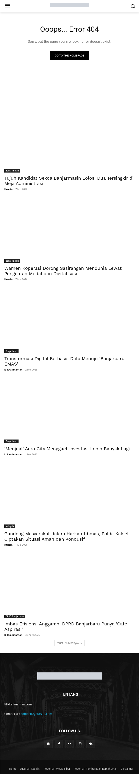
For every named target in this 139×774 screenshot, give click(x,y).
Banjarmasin (12, 170)
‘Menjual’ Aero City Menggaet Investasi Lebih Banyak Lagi (67, 448)
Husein (8, 189)
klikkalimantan (13, 369)
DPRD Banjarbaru (15, 616)
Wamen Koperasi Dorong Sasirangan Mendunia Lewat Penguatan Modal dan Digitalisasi (63, 270)
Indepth (10, 526)
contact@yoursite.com (36, 714)
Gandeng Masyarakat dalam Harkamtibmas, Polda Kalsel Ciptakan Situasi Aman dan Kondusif (66, 536)
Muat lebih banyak (69, 643)
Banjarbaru (11, 351)
